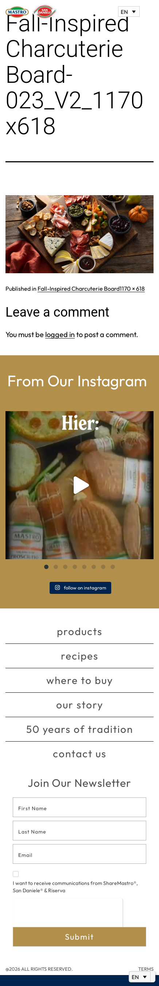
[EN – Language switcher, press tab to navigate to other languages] (129, 11)
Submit (79, 937)
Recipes (79, 655)
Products (79, 631)
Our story (79, 704)
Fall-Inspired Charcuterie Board (79, 288)
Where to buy (79, 680)
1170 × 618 (132, 288)
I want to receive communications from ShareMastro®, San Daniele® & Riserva (75, 882)
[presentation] (68, 912)
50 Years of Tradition (79, 729)
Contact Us (79, 753)
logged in (60, 334)
